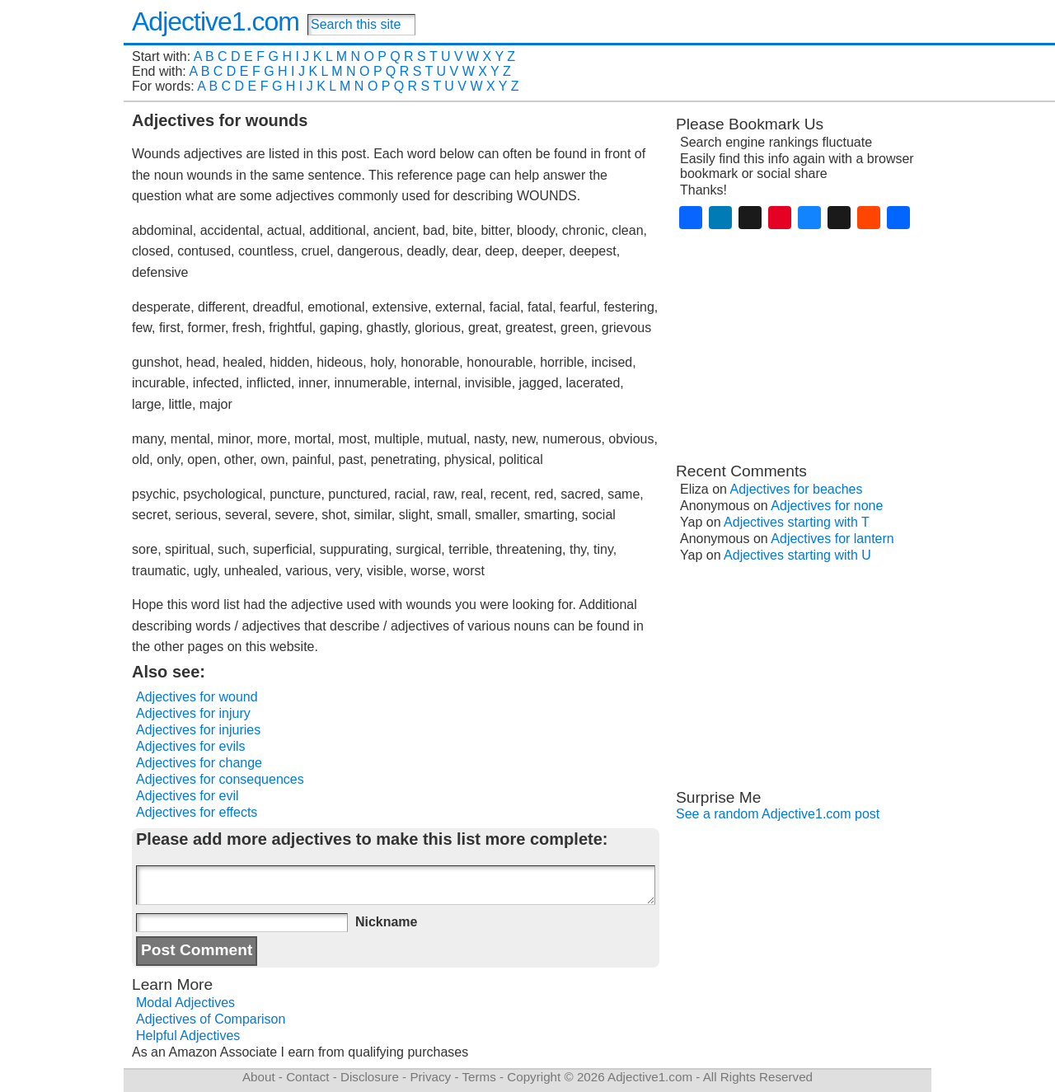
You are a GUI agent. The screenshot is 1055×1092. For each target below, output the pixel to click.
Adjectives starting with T (797, 522)
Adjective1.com (215, 21)
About (258, 1077)
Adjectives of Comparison (210, 1019)
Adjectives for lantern (832, 539)
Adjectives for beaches (796, 489)
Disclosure (369, 1077)
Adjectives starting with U (797, 555)
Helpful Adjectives (188, 1036)
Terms (478, 1077)
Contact (307, 1077)
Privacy (430, 1077)
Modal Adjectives (185, 1003)
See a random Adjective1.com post (777, 814)
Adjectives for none (827, 506)
